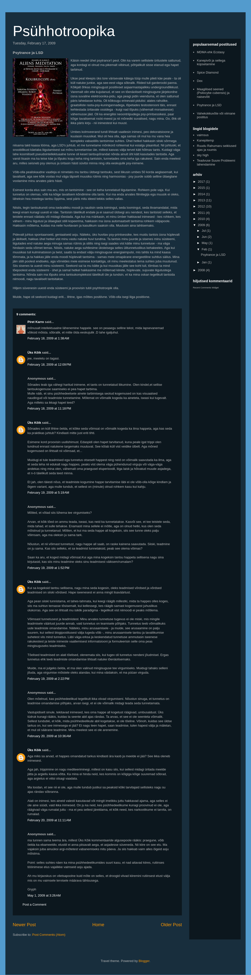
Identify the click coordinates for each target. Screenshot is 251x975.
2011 (202, 213)
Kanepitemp (205, 140)
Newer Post (24, 924)
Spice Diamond (207, 72)
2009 (202, 225)
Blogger (144, 961)
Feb (205, 249)
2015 (202, 188)
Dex (199, 81)
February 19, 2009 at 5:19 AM (48, 492)
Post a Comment (34, 904)
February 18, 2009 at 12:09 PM (49, 364)
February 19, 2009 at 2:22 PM (48, 678)
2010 (202, 219)
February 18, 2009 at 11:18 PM (49, 408)
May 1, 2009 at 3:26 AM (44, 895)
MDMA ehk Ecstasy (211, 52)
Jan (205, 262)
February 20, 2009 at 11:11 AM (49, 820)
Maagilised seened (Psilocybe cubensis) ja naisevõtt (213, 93)
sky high (203, 155)
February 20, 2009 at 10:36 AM (49, 736)
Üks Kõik (34, 352)
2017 (202, 181)
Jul (204, 230)
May (205, 243)
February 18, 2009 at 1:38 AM (48, 338)
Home (98, 924)
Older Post (171, 924)
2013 (202, 200)
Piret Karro (35, 322)
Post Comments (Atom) (48, 935)
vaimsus (203, 135)
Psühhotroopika (64, 31)
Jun (205, 237)
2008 (202, 270)
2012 (202, 206)
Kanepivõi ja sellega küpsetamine (211, 62)
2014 (202, 194)
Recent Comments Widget (206, 287)
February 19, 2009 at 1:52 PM (48, 568)
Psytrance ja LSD (209, 105)
